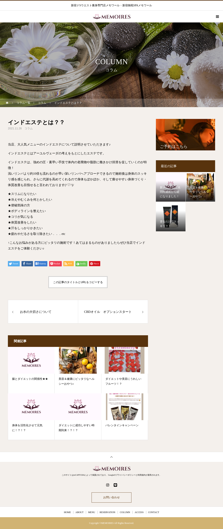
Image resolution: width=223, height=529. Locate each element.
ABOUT (79, 512)
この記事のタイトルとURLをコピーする (78, 282)
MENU (91, 512)
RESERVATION (107, 512)
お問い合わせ (111, 497)
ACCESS (139, 512)
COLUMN (125, 512)
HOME (67, 512)
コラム (28, 128)
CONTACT (153, 512)
